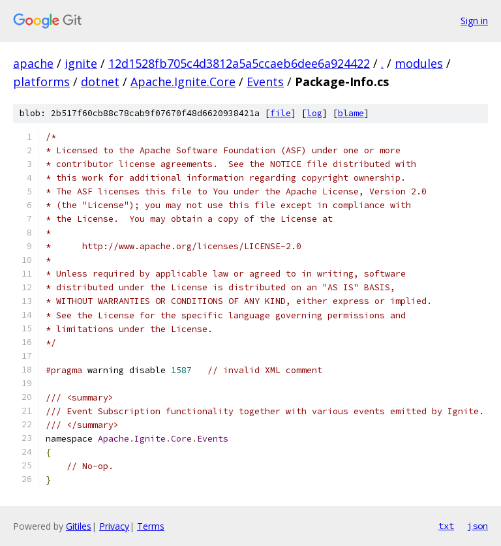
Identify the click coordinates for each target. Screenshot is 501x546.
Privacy (114, 526)
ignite (81, 63)
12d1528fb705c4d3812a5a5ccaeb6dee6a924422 (239, 63)
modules (419, 63)
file (280, 113)
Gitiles (78, 526)
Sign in (474, 20)
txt (446, 526)
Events (265, 81)
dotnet (100, 81)
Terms (150, 526)
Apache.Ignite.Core (182, 81)
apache (33, 63)
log (314, 113)
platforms (41, 81)
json (477, 526)
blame (351, 113)
